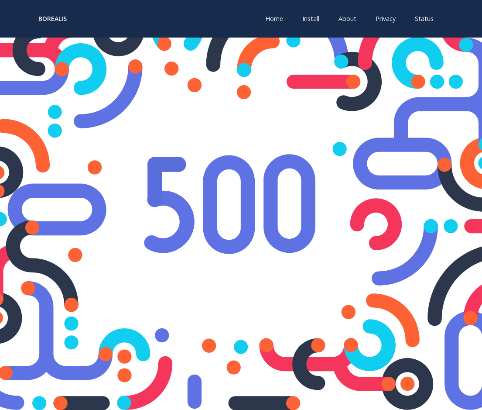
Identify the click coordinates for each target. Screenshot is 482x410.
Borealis (52, 18)
